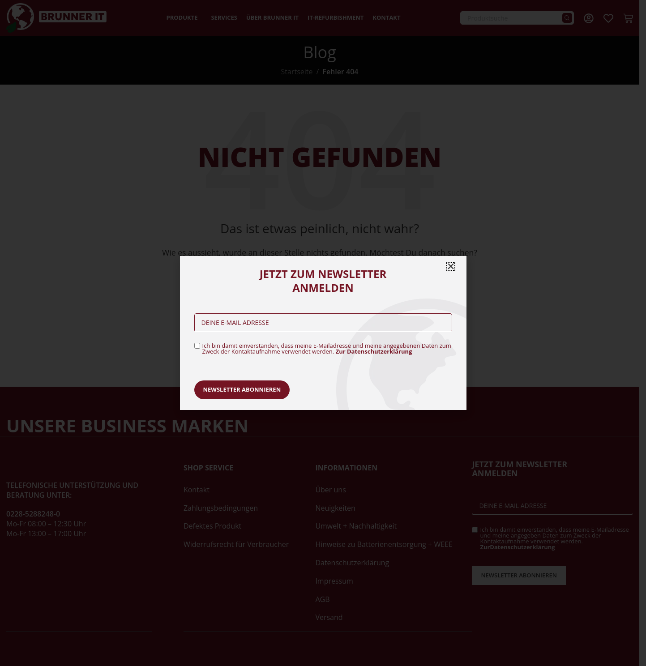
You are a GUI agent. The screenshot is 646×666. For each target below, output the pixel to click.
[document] (323, 333)
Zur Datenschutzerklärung (374, 351)
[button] (451, 266)
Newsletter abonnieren (242, 389)
